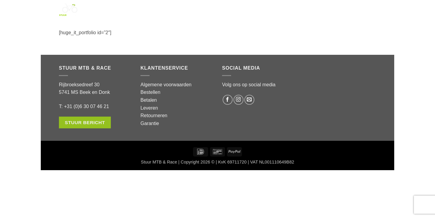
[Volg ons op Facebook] (228, 100)
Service (187, 12)
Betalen (148, 100)
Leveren (149, 108)
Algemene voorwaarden (166, 84)
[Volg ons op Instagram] (238, 100)
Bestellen (150, 92)
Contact (252, 12)
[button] (353, 12)
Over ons (219, 12)
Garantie (149, 123)
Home (134, 12)
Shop (159, 12)
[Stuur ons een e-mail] (249, 100)
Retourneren (153, 115)
